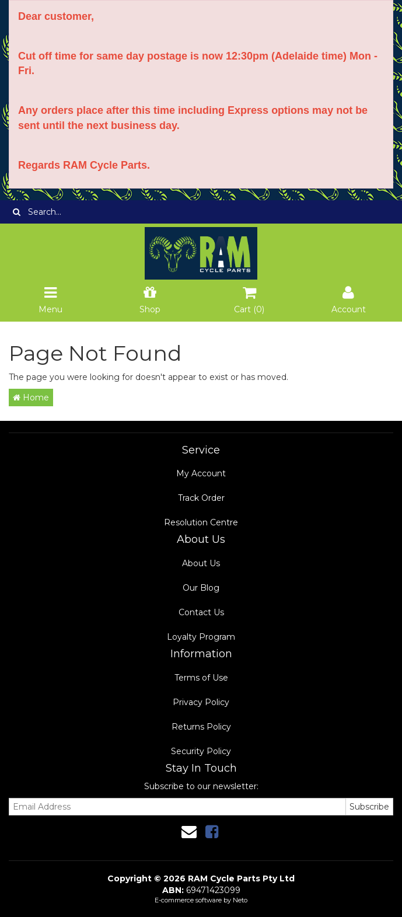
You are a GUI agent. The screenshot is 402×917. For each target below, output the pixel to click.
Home (31, 397)
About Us (201, 563)
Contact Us (201, 612)
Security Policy (201, 751)
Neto (240, 900)
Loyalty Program (201, 637)
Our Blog (201, 588)
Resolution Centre (201, 522)
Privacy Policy (201, 702)
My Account (201, 473)
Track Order (201, 498)
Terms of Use (201, 677)
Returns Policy (201, 726)
